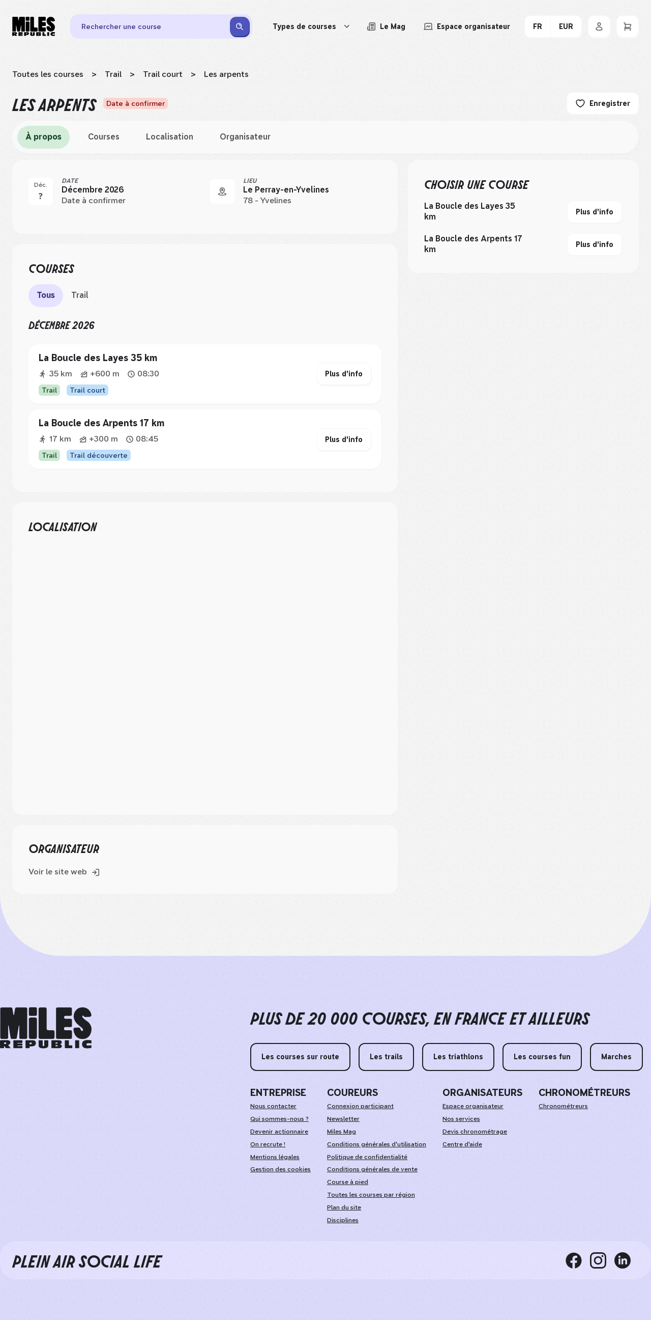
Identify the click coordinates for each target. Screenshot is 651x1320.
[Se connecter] (599, 26)
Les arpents (226, 74)
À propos (43, 137)
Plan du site (344, 1207)
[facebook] (578, 1260)
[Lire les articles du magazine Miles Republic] (386, 26)
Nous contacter (273, 1106)
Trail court (163, 74)
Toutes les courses (47, 74)
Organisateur (245, 137)
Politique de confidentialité (367, 1157)
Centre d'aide (462, 1144)
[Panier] (627, 26)
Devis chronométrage (474, 1131)
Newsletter (343, 1118)
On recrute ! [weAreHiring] (267, 1144)
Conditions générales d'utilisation (376, 1144)
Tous (46, 295)
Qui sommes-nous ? (279, 1118)
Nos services (461, 1118)
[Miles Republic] (33, 26)
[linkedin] (626, 1260)
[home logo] (46, 1028)
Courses (104, 137)
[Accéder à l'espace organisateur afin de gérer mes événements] (467, 26)
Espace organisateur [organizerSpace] (473, 1106)
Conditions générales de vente (372, 1169)
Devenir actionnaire (279, 1131)
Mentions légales (275, 1157)
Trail (113, 74)
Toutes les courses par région (371, 1194)
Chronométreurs (563, 1106)
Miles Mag (341, 1131)
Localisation (169, 137)
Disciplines (343, 1220)
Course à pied (347, 1182)
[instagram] (602, 1260)
